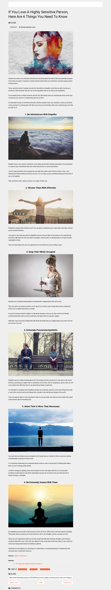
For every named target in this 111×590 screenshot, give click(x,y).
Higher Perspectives (20, 556)
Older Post (67, 582)
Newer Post (14, 582)
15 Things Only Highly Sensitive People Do (28, 564)
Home (41, 582)
